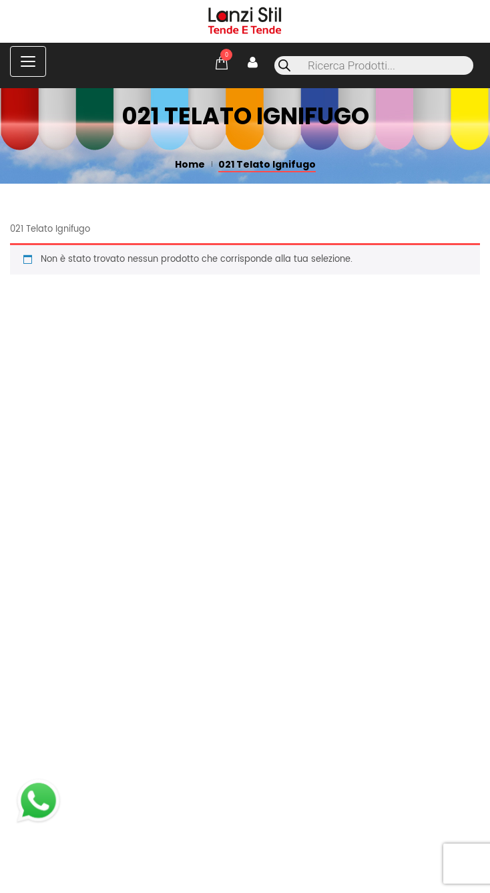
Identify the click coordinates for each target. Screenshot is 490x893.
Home (190, 164)
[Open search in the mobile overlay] (374, 65)
